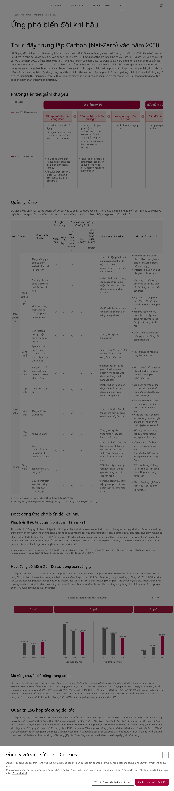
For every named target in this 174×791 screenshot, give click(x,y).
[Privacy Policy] (19, 773)
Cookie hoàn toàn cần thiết (152, 782)
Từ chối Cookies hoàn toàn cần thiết (112, 782)
